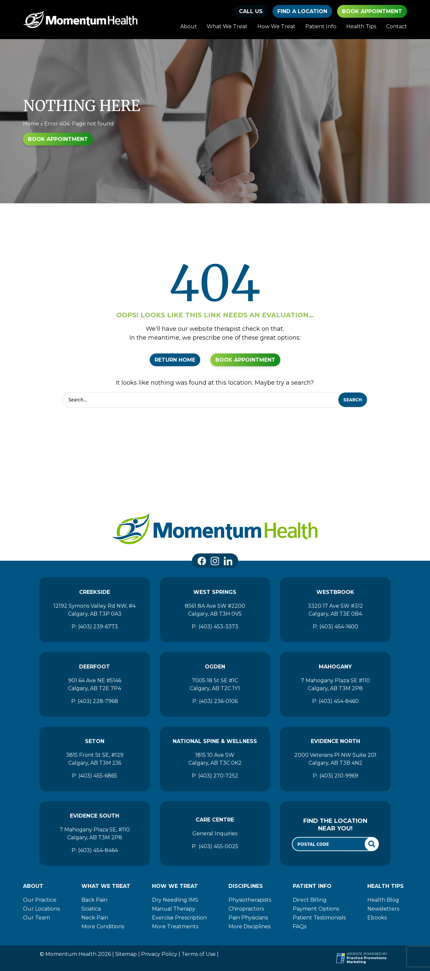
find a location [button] (302, 11)
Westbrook (335, 592)
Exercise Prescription (179, 918)
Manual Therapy (173, 909)
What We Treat (227, 26)
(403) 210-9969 (338, 776)
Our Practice (39, 900)
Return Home (175, 360)
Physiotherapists (249, 900)
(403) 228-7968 (98, 701)
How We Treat (276, 26)
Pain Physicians (248, 918)
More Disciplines (249, 926)
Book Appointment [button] (372, 11)
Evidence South (94, 816)
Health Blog (383, 900)
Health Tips (361, 26)
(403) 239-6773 (98, 626)
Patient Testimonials (319, 918)
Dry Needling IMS (175, 900)
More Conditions (102, 926)
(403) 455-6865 (97, 776)
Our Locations (41, 909)
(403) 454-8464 (98, 850)
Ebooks (377, 918)
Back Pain (94, 900)
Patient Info (320, 26)
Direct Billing (310, 900)
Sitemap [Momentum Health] (126, 954)
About (188, 26)
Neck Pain (94, 918)
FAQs (299, 926)
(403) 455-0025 (218, 846)
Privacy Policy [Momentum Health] (159, 954)
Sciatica (91, 909)
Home (31, 124)
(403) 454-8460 (339, 701)
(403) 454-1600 (338, 626)
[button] (251, 11)
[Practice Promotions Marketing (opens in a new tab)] (377, 960)
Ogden (215, 667)
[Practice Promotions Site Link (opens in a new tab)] (341, 958)
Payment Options (316, 909)
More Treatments (175, 926)
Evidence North (335, 741)
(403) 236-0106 (218, 701)
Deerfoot (94, 667)
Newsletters (383, 909)
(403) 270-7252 (218, 776)
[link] (202, 560)
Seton (94, 741)
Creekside (94, 592)
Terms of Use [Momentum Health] (199, 954)
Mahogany (335, 667)
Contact (396, 26)
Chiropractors (246, 909)
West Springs (214, 592)
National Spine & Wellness (215, 741)
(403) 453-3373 (218, 626)
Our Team (36, 918)
